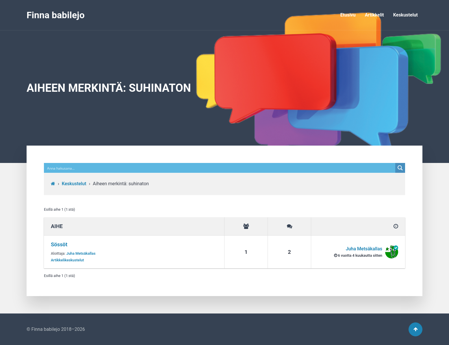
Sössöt (59, 244)
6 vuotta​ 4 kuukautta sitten (360, 255)
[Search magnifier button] (400, 168)
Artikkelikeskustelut (67, 260)
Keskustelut (405, 15)
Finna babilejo (56, 15)
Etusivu (348, 15)
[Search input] (220, 168)
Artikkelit (374, 15)
